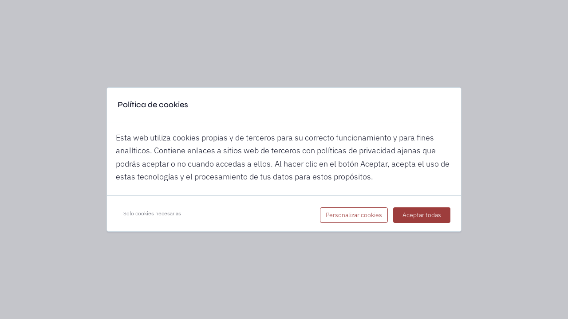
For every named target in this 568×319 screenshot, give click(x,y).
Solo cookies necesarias (152, 213)
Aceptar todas (421, 215)
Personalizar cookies (354, 215)
